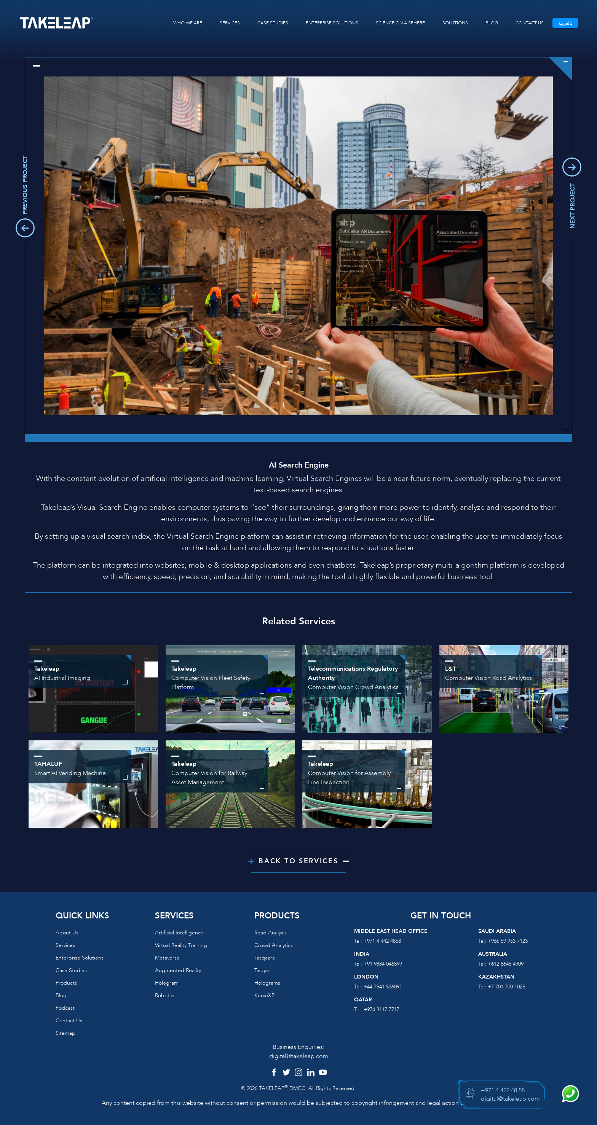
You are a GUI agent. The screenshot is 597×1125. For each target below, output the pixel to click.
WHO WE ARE (187, 23)
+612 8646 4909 (506, 963)
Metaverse (167, 957)
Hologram (167, 983)
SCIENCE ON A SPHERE (400, 23)
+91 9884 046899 (383, 963)
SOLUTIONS (455, 23)
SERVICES (230, 23)
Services (65, 945)
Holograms (267, 983)
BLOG (491, 23)
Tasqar (262, 970)
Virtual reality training (181, 945)
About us (67, 932)
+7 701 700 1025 (506, 986)
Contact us (69, 1020)
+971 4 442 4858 (382, 941)
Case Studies (71, 970)
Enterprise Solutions (80, 957)
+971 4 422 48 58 (503, 1090)
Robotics (165, 995)
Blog (61, 995)
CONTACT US (530, 23)
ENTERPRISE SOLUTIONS (332, 23)
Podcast (65, 1008)
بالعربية (565, 23)
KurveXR (264, 995)
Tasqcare (264, 957)
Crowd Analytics (273, 945)
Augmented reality (178, 970)
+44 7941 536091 (383, 986)
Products (66, 983)
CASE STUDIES (272, 23)
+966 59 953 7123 (508, 941)
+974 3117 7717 (381, 1009)
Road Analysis (270, 932)
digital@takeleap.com (298, 1056)
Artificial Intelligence (179, 932)
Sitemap (65, 1033)
